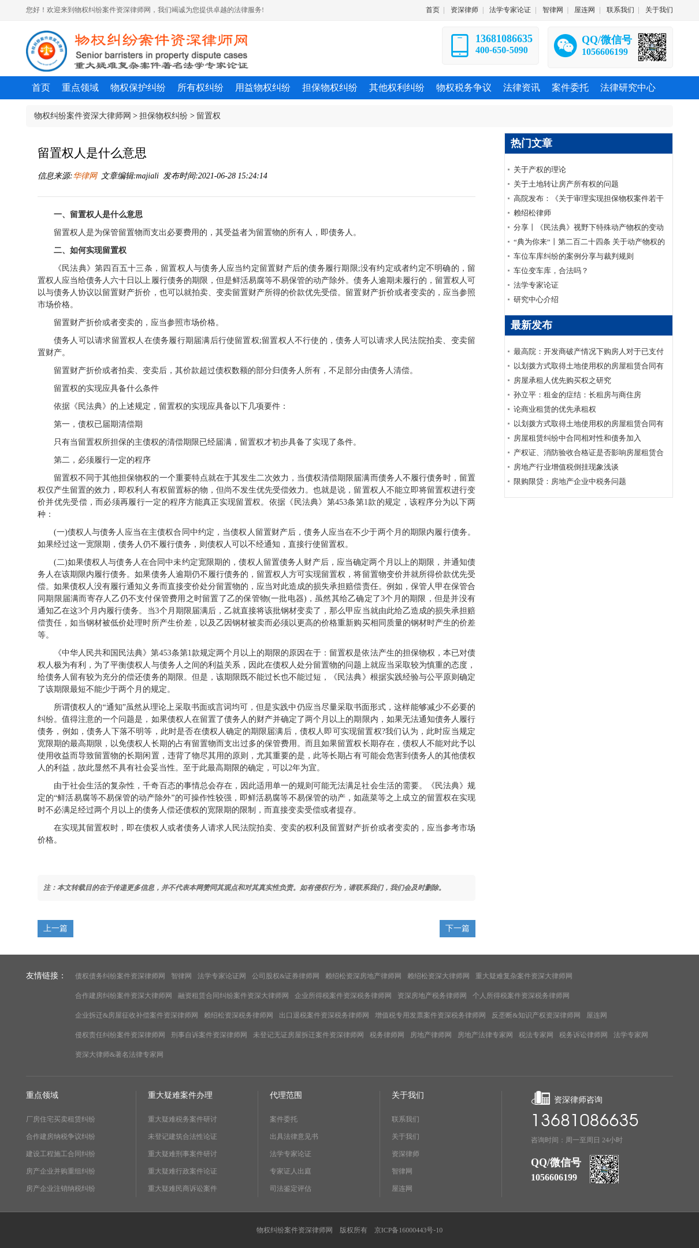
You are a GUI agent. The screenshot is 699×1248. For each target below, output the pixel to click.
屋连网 (584, 10)
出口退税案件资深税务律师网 (324, 1015)
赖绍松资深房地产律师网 (363, 976)
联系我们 (620, 10)
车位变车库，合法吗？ (551, 270)
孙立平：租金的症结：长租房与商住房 (577, 394)
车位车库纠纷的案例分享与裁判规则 (574, 256)
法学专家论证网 (222, 976)
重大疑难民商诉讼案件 (182, 1188)
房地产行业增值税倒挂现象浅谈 (566, 467)
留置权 (208, 115)
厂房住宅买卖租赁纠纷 (60, 1119)
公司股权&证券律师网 (285, 976)
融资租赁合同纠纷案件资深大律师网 (233, 996)
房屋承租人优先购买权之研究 (562, 380)
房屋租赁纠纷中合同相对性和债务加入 (577, 438)
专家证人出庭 (290, 1171)
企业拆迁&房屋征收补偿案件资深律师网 (136, 1015)
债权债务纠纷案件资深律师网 (120, 976)
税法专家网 (536, 1035)
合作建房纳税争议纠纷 (60, 1136)
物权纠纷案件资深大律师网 (82, 115)
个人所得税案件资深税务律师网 (521, 996)
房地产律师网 (431, 1035)
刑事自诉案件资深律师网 (209, 1035)
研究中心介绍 (536, 299)
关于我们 (659, 10)
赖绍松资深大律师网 (438, 976)
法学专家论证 (510, 10)
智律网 (552, 10)
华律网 (85, 176)
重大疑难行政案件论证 (182, 1171)
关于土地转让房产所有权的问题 (566, 184)
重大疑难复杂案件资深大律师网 (523, 976)
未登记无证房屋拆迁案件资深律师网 (308, 1035)
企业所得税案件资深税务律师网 (343, 996)
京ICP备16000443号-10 (408, 1230)
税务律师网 (387, 1035)
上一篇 (55, 928)
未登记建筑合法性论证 (182, 1136)
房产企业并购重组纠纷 (60, 1171)
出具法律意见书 (294, 1136)
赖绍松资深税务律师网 (238, 1015)
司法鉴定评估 (290, 1188)
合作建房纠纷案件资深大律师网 (123, 996)
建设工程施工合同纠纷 (60, 1154)
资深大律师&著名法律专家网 (119, 1054)
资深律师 (464, 10)
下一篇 (457, 928)
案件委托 (284, 1119)
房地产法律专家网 (485, 1035)
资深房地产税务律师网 (432, 996)
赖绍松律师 (532, 212)
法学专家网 (631, 1035)
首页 (433, 10)
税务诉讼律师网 (583, 1035)
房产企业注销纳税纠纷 (60, 1188)
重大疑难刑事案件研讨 (182, 1154)
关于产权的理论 (540, 169)
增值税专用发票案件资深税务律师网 (430, 1015)
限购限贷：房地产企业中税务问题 (570, 481)
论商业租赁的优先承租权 (555, 409)
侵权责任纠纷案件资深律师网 (120, 1035)
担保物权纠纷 (163, 115)
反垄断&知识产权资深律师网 (536, 1015)
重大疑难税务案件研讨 (182, 1119)
